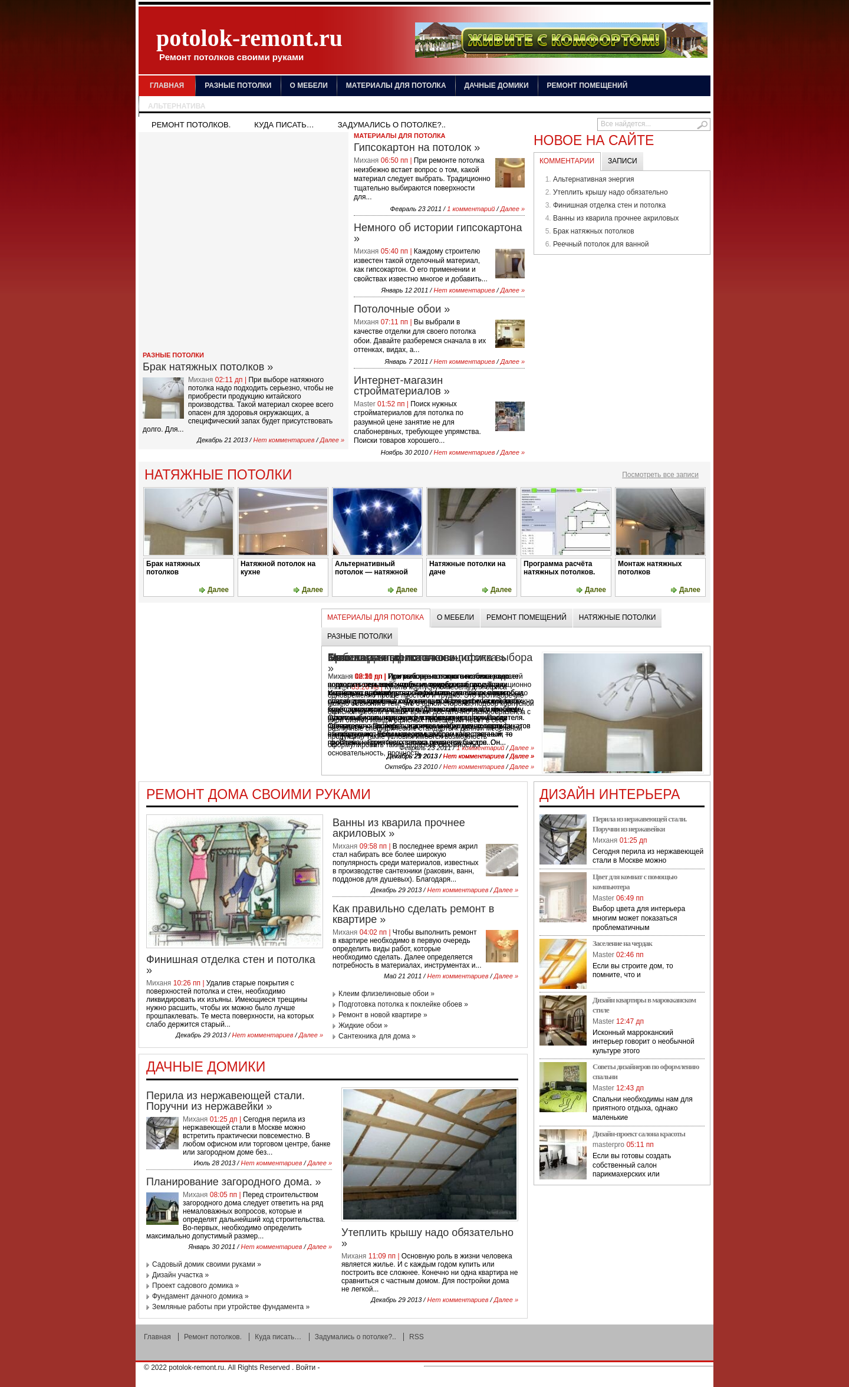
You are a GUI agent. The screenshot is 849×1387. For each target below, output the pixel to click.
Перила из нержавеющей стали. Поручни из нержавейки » (225, 1101)
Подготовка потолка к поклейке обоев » (403, 1004)
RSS (416, 1337)
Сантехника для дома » (377, 1036)
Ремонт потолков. (191, 124)
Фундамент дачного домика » (200, 1296)
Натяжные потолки (617, 617)
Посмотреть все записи (660, 475)
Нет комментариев (283, 439)
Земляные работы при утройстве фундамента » (231, 1307)
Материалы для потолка (396, 85)
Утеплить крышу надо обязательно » (427, 1238)
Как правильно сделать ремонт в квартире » (413, 914)
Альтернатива (176, 106)
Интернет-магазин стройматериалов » (402, 385)
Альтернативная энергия (593, 179)
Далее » (332, 439)
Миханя (200, 380)
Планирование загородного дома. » (233, 1182)
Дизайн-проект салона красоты (639, 1133)
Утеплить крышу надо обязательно (610, 192)
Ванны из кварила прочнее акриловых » (399, 828)
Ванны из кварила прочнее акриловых (616, 218)
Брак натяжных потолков (593, 231)
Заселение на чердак (622, 943)
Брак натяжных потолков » (208, 367)
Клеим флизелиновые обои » (386, 994)
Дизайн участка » (180, 1275)
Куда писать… (284, 124)
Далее (218, 590)
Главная (167, 85)
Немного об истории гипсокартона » (438, 233)
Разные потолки (238, 85)
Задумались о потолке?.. (392, 124)
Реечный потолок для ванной (601, 244)
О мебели (309, 85)
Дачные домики (497, 85)
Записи (622, 161)
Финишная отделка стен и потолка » (230, 965)
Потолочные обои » (402, 309)
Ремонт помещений (587, 85)
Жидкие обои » (363, 1025)
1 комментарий (471, 208)
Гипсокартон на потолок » (417, 147)
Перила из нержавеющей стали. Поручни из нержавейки (639, 823)
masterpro (608, 1145)
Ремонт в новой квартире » (382, 1015)
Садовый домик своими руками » (206, 1264)
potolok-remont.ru (249, 43)
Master (365, 404)
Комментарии (566, 161)
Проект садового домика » (195, 1285)
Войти (306, 1367)
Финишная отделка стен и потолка (609, 205)
